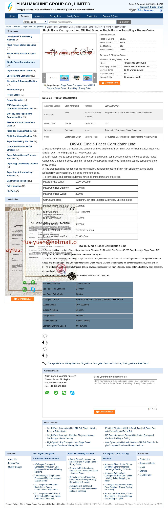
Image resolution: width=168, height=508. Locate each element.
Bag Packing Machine (17, 181)
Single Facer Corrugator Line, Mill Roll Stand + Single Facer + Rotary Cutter (84, 462)
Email (160, 7)
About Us (39, 16)
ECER (159, 504)
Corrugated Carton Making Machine (64, 363)
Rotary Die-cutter (15, 100)
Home (12, 16)
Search (125, 22)
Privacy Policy (12, 504)
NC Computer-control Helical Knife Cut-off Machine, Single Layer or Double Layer (47, 496)
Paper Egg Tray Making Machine (22, 164)
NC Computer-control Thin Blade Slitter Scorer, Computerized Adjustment (46, 487)
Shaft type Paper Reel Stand (135, 363)
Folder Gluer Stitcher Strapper (21, 53)
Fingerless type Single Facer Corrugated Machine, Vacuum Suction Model (47, 478)
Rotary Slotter (13, 95)
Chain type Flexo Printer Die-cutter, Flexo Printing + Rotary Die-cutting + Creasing (83, 479)
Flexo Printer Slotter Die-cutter (21, 45)
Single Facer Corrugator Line (33, 27)
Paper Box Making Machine (20, 141)
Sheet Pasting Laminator (19, 76)
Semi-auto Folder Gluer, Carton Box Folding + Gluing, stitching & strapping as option (118, 496)
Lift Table (11, 191)
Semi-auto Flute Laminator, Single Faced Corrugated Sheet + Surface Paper (84, 470)
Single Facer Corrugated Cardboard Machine (101, 363)
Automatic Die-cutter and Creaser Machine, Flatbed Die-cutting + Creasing (83, 488)
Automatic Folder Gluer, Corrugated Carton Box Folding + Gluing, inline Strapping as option (118, 477)
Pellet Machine (14, 186)
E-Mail (142, 467)
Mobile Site (146, 475)
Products (25, 16)
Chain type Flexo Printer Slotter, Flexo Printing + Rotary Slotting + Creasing (118, 487)
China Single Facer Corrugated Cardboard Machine (43, 504)
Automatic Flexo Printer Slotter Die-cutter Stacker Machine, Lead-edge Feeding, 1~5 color (118, 467)
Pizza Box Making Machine (19, 131)
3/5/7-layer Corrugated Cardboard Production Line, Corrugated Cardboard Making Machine (48, 468)
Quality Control (73, 16)
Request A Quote (148, 7)
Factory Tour (55, 16)
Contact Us (92, 16)
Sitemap (143, 471)
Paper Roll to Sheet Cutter (19, 71)
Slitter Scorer (13, 90)
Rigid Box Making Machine (19, 136)
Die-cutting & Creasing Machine (22, 81)
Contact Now (111, 82)
